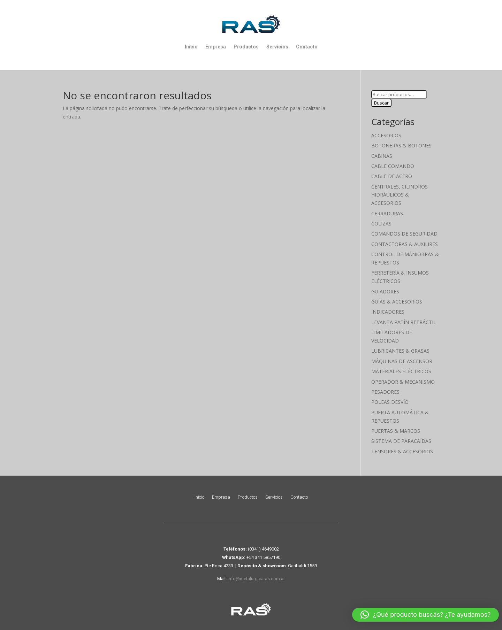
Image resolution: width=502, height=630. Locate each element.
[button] (425, 615)
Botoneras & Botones (401, 145)
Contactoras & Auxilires (404, 244)
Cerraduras (387, 213)
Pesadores (385, 392)
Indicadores (387, 311)
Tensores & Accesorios (402, 451)
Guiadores (385, 291)
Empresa (215, 46)
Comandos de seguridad (404, 233)
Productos (246, 46)
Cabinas (381, 156)
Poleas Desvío (390, 402)
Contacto (307, 46)
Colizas (381, 223)
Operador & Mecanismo (403, 381)
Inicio (191, 46)
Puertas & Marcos (395, 431)
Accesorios (386, 135)
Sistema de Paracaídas (401, 441)
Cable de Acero (391, 176)
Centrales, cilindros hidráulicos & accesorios (399, 195)
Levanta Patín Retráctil (403, 322)
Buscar (381, 103)
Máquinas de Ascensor (401, 361)
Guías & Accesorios (396, 301)
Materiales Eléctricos (401, 371)
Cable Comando (392, 166)
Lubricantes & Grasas (400, 350)
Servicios (277, 46)
